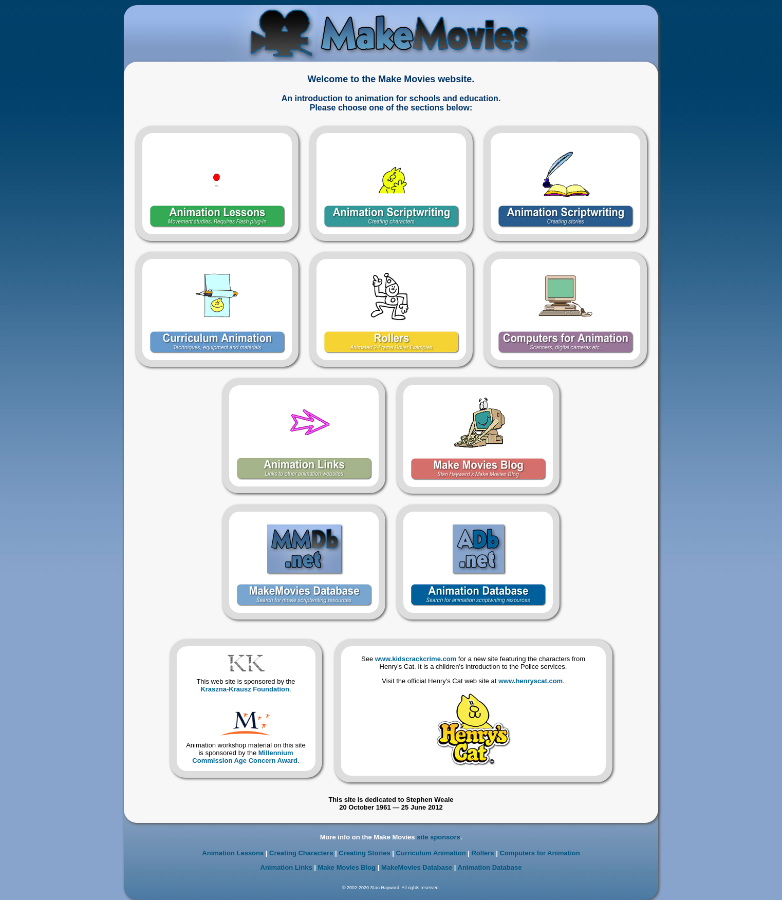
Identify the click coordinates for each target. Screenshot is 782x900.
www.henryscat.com (530, 681)
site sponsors (438, 837)
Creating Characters (301, 853)
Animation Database (490, 867)
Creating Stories (364, 853)
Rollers (482, 853)
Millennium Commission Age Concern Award (244, 756)
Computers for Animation (539, 853)
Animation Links (286, 867)
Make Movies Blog (347, 867)
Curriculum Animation (431, 853)
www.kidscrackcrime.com (416, 659)
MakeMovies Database (416, 867)
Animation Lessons (233, 853)
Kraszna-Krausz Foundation (244, 689)
